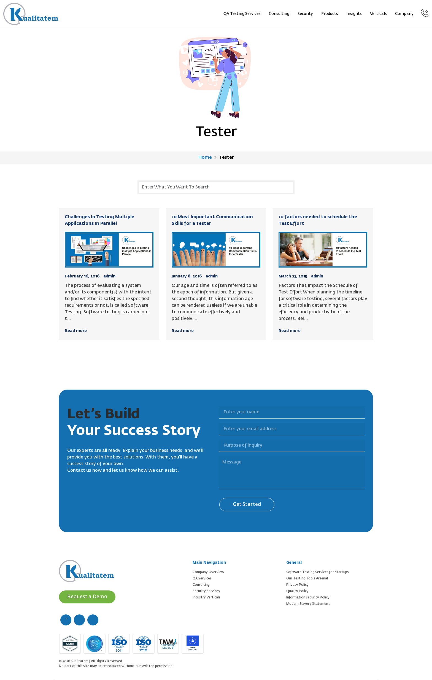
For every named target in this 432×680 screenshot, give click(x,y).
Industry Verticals (206, 597)
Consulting (279, 14)
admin (109, 276)
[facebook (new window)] (65, 619)
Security (305, 14)
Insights (354, 14)
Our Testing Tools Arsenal (307, 578)
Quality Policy (297, 591)
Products (329, 14)
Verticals (378, 14)
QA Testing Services (242, 14)
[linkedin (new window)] (92, 619)
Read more (76, 331)
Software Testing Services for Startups (317, 572)
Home (205, 157)
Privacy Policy (297, 585)
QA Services (202, 578)
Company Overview (208, 572)
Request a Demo (87, 596)
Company (404, 14)
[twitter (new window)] (79, 619)
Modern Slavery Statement (308, 604)
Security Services (206, 591)
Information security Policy (308, 597)
